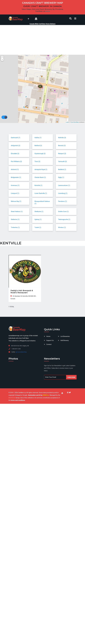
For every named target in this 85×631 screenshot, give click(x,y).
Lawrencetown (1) (64, 185)
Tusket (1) (38, 227)
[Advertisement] (42, 40)
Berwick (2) (62, 145)
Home (48, 336)
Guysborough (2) (40, 153)
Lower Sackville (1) (41, 193)
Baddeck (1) (62, 169)
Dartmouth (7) (15, 138)
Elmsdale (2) (15, 153)
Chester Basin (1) (40, 177)
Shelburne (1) (39, 211)
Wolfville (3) (62, 138)
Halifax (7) (38, 138)
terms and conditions (18, 400)
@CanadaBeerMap (21, 352)
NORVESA (12, 398)
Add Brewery (64, 340)
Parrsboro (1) (62, 201)
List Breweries (65, 336)
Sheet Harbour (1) (17, 211)
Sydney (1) (38, 219)
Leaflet (67, 122)
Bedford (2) (38, 145)
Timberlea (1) (15, 227)
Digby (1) (61, 177)
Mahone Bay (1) (16, 201)
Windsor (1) (62, 227)
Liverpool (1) (15, 193)
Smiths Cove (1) (63, 211)
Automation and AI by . (39, 395)
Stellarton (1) (15, 219)
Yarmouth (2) (62, 161)
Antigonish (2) (15, 145)
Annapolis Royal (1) (41, 169)
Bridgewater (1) (16, 177)
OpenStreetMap (75, 122)
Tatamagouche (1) (64, 219)
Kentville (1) (38, 185)
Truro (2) (37, 161)
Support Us (50, 340)
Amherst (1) (15, 169)
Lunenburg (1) (62, 193)
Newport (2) (62, 153)
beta (48, 11)
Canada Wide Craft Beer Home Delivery (42, 24)
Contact (49, 344)
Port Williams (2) (16, 161)
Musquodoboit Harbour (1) (42, 202)
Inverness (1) (15, 185)
